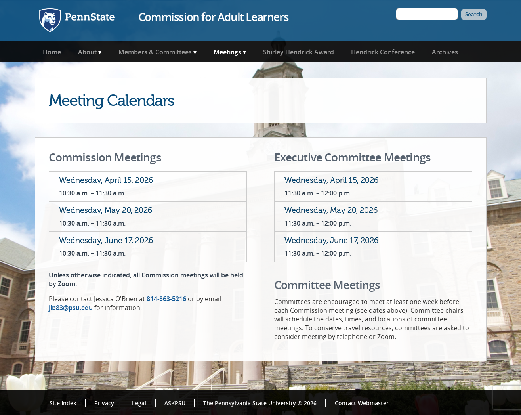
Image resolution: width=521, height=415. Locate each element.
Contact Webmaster (362, 403)
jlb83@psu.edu (71, 307)
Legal (139, 403)
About (87, 52)
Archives (445, 52)
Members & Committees (155, 52)
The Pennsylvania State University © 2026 (260, 403)
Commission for (213, 16)
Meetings (227, 52)
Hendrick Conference (383, 52)
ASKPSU (174, 403)
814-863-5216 (166, 299)
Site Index (63, 403)
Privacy (104, 403)
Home (52, 52)
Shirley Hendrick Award (298, 52)
